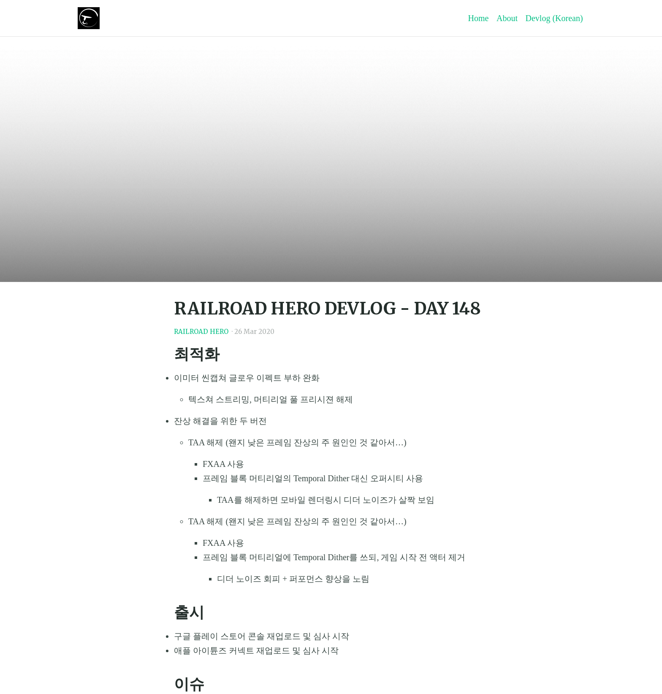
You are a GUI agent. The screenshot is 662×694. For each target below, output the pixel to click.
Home (478, 18)
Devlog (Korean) (554, 18)
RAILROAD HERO (201, 332)
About (507, 18)
